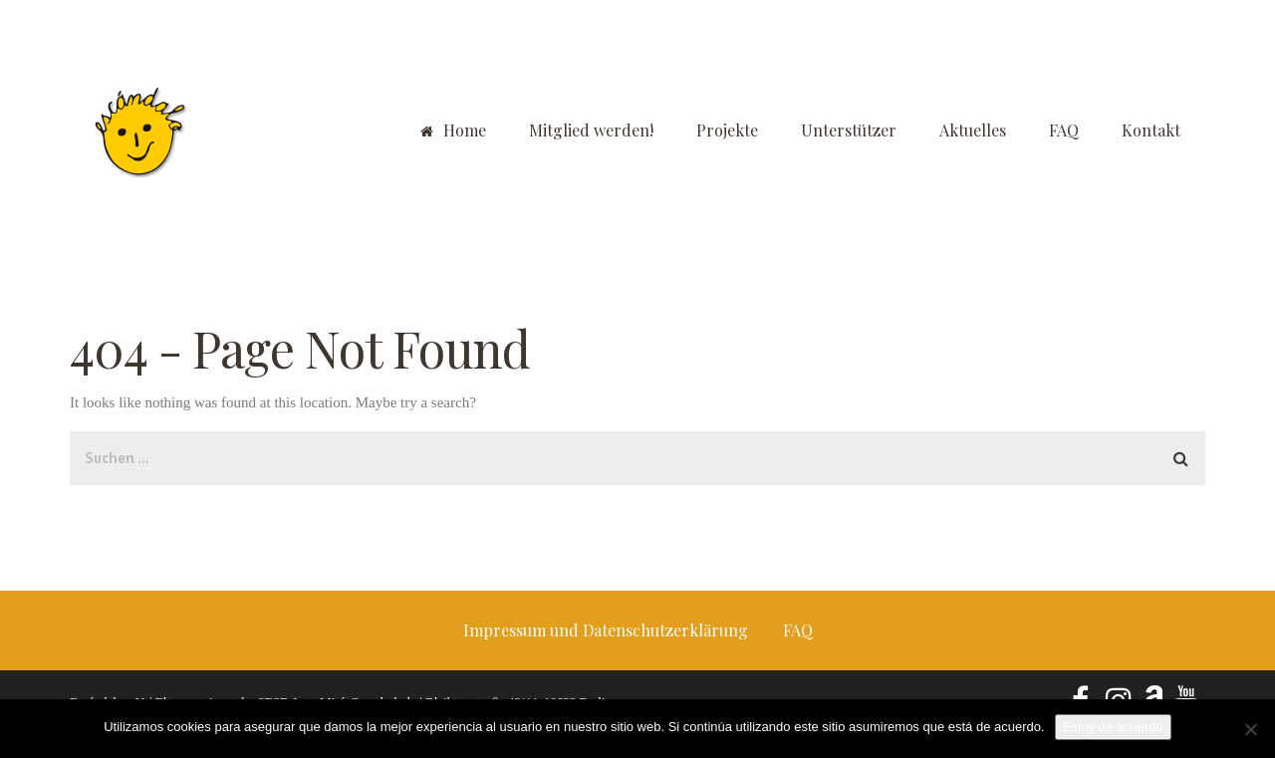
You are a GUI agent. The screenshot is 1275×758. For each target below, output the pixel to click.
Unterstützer (848, 130)
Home (453, 130)
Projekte (727, 130)
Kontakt (1151, 130)
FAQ (1064, 130)
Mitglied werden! (591, 130)
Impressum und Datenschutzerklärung (605, 630)
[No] (1250, 729)
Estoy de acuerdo (1113, 726)
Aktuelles (972, 130)
